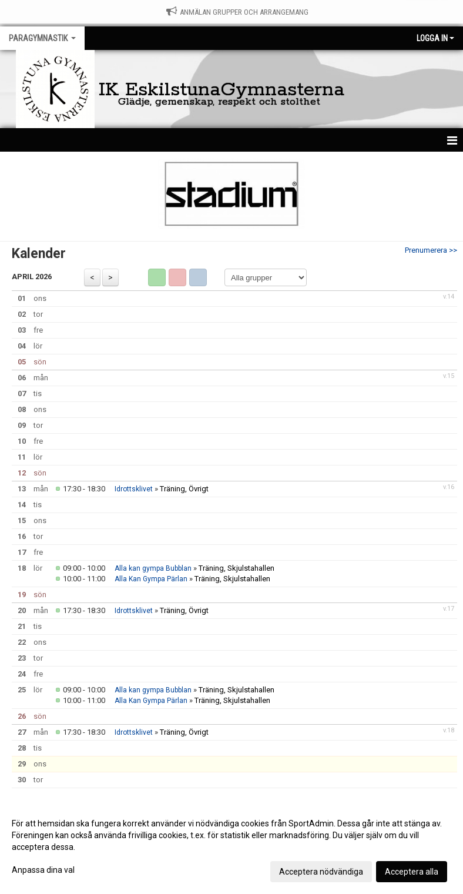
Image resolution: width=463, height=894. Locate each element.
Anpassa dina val (43, 870)
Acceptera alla (411, 871)
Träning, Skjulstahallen (236, 568)
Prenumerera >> (431, 250)
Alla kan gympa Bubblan (153, 568)
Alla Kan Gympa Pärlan (151, 579)
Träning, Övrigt (184, 488)
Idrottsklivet (134, 489)
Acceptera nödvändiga (321, 871)
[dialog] (231, 847)
